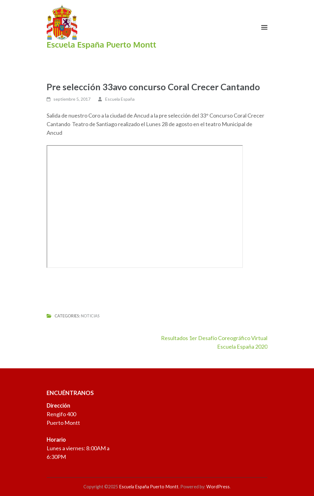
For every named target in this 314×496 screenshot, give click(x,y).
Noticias (90, 315)
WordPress (218, 486)
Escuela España (120, 99)
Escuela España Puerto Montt (101, 44)
